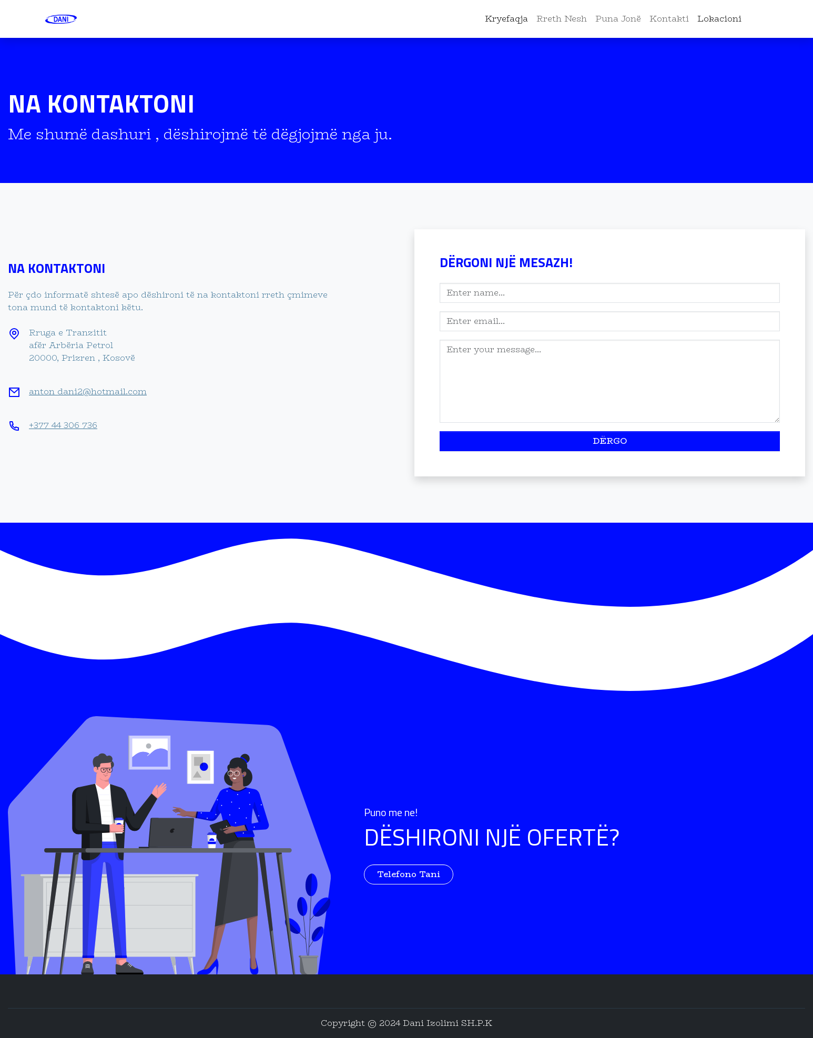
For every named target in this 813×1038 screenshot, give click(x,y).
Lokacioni (719, 18)
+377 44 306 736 (63, 425)
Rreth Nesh (561, 18)
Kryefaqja (506, 18)
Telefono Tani (408, 874)
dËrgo (610, 440)
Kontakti (669, 18)
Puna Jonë (618, 18)
